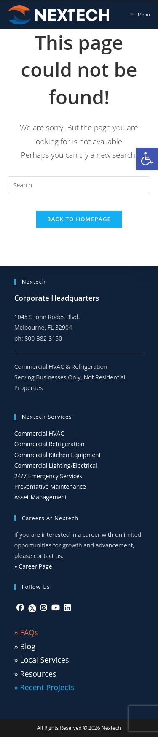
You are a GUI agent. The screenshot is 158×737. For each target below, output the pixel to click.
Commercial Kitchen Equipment (57, 455)
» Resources (35, 674)
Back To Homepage (79, 219)
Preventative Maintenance (50, 486)
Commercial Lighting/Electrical (55, 465)
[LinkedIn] (67, 607)
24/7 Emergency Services (48, 476)
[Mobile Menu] (140, 15)
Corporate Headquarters (56, 298)
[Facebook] (20, 607)
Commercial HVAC (39, 433)
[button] (147, 159)
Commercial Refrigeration (49, 444)
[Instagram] (43, 607)
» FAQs (26, 632)
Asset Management (40, 497)
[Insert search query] (79, 184)
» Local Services (41, 660)
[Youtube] (55, 607)
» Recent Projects (44, 687)
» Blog (24, 646)
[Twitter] (32, 607)
